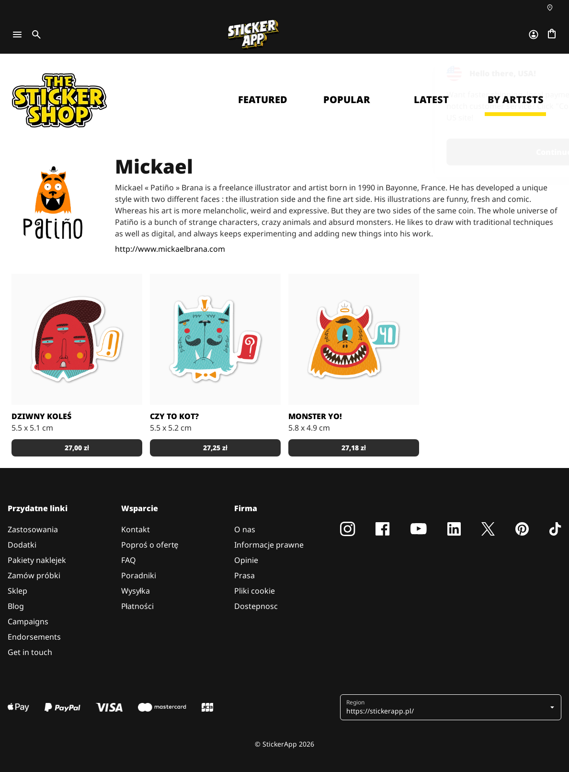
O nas (244, 529)
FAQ (128, 560)
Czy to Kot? (174, 416)
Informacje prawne (269, 544)
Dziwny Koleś (41, 416)
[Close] (539, 73)
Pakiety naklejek (37, 560)
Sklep (17, 590)
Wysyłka (135, 590)
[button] (451, 707)
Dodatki (22, 544)
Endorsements (34, 637)
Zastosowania (33, 529)
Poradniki (138, 575)
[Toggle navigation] (17, 34)
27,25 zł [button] (215, 447)
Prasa (244, 575)
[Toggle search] (34, 34)
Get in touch (30, 652)
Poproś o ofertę (150, 544)
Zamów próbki (34, 575)
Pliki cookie (254, 590)
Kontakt (135, 529)
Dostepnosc (256, 606)
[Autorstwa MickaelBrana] (76, 339)
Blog (16, 606)
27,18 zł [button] (353, 447)
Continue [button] (440, 152)
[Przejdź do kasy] (552, 34)
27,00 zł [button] (77, 447)
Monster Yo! (315, 416)
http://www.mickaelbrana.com (170, 249)
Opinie (246, 560)
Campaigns (28, 621)
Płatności (137, 606)
